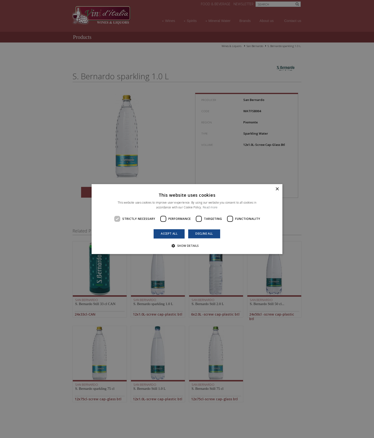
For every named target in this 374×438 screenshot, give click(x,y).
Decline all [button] (204, 234)
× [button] (277, 189)
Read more (210, 207)
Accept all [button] (169, 234)
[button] (187, 245)
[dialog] (187, 219)
